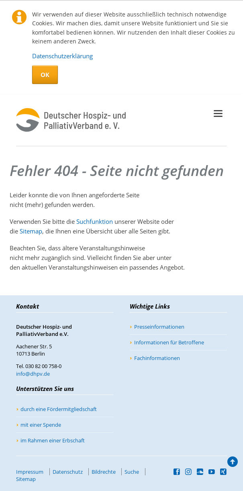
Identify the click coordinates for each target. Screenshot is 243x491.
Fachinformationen (157, 358)
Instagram (188, 471)
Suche (132, 471)
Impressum (29, 471)
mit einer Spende (40, 424)
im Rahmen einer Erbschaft (52, 440)
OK (45, 75)
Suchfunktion (94, 221)
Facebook (177, 471)
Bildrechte (104, 471)
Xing (223, 471)
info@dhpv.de (33, 373)
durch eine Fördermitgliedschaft (58, 409)
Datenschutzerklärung (62, 56)
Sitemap (31, 231)
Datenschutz (68, 471)
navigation (218, 113)
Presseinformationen (159, 326)
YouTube (211, 471)
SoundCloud (200, 471)
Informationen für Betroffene (169, 342)
